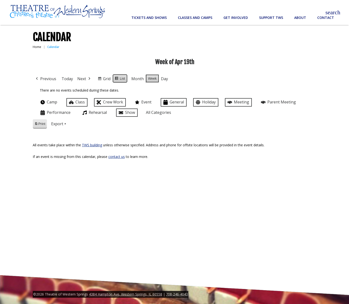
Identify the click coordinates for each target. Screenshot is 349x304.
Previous (45, 79)
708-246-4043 (177, 294)
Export (59, 124)
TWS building (92, 145)
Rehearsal (94, 112)
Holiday (205, 102)
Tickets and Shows (149, 17)
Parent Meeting (278, 102)
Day (164, 78)
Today (67, 78)
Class (76, 102)
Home (37, 47)
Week (152, 78)
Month (137, 78)
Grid (104, 80)
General (173, 102)
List (120, 79)
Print (39, 124)
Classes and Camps (195, 17)
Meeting (238, 102)
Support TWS (271, 17)
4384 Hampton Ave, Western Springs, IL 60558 (125, 294)
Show (126, 113)
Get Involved (235, 17)
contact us (116, 156)
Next (84, 79)
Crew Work (109, 102)
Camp (48, 102)
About (300, 17)
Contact (325, 17)
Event (142, 102)
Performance (55, 112)
